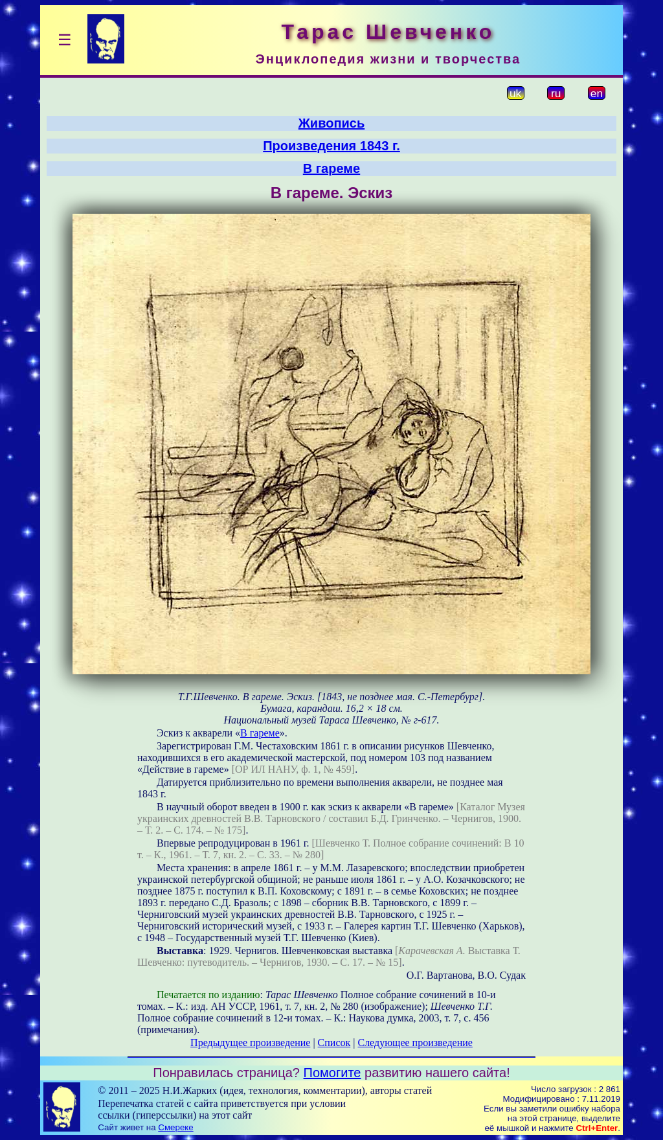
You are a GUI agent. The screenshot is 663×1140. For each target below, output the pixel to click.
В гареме (331, 168)
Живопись (331, 123)
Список (334, 1042)
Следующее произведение (414, 1042)
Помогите (332, 1073)
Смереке (175, 1127)
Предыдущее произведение (250, 1042)
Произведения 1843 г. (331, 146)
